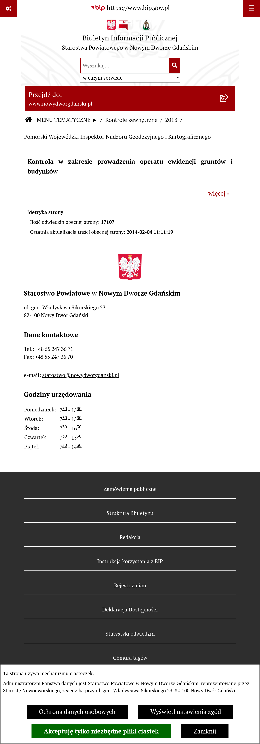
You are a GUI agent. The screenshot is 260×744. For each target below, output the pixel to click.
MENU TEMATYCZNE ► (67, 119)
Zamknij (205, 731)
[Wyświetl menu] (251, 8)
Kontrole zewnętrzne (131, 119)
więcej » (219, 193)
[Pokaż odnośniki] (8, 8)
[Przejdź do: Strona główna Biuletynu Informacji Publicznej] (28, 119)
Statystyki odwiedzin (130, 633)
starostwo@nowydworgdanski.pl (80, 375)
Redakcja (130, 537)
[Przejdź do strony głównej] (130, 37)
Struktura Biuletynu (130, 513)
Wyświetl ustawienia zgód (185, 712)
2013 (171, 119)
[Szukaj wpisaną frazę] (175, 65)
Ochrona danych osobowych (77, 712)
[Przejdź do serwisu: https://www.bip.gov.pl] (130, 8)
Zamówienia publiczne (130, 489)
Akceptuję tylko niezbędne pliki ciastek (101, 731)
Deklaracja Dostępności (130, 609)
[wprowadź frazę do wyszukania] (125, 65)
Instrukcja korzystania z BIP (130, 561)
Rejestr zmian (130, 585)
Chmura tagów (130, 657)
